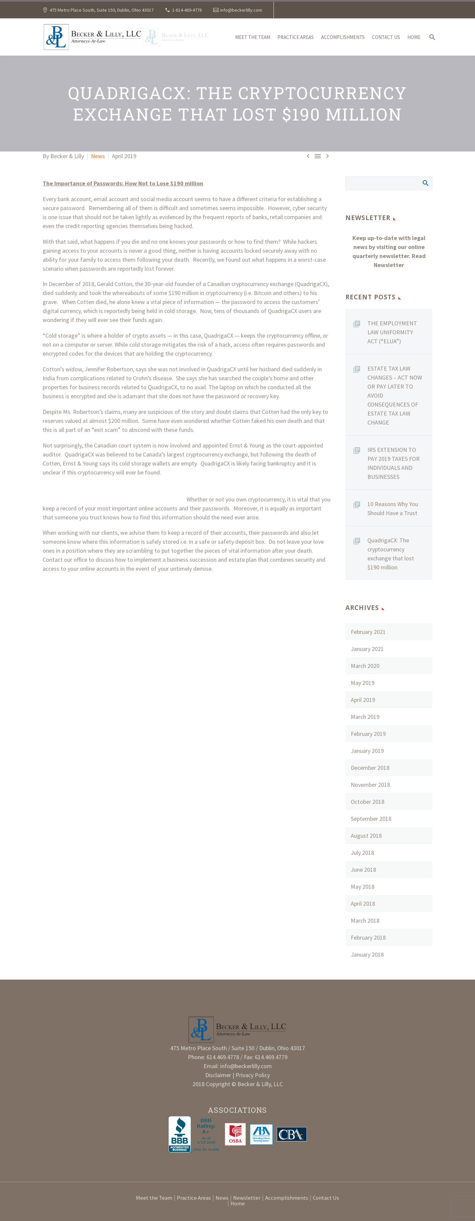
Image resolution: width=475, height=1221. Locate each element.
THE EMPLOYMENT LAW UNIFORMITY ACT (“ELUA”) (392, 332)
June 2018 (363, 869)
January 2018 (367, 954)
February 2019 (368, 734)
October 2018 (367, 801)
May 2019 (362, 683)
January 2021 (367, 649)
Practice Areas (295, 37)
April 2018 (363, 903)
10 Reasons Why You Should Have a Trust (392, 508)
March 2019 (365, 717)
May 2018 (362, 886)
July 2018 (362, 852)
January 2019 (367, 751)
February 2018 (368, 937)
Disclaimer (219, 1075)
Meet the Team (252, 37)
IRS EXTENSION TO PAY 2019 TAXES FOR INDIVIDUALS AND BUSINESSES (393, 463)
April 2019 (363, 700)
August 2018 (366, 835)
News (98, 156)
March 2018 (365, 920)
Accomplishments (343, 37)
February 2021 (368, 632)
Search (425, 182)
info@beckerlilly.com (241, 10)
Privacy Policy (253, 1075)
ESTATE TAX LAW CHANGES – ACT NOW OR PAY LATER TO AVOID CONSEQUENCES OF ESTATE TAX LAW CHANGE (394, 395)
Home (413, 37)
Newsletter (246, 1198)
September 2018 (371, 818)
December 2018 (370, 767)
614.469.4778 (223, 1057)
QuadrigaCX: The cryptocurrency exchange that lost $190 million (390, 553)
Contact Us (386, 37)
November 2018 (370, 784)
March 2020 (365, 666)
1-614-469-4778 (187, 10)
